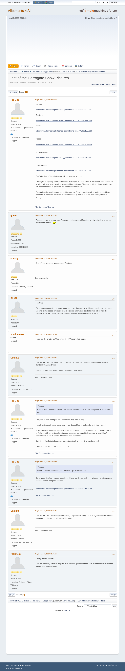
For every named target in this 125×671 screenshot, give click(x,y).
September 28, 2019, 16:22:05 (46, 511)
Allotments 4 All (19, 11)
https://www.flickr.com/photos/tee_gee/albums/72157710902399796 (64, 144)
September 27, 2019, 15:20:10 (46, 298)
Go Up (11, 595)
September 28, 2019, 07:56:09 (46, 334)
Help (96, 665)
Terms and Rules (105, 665)
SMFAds (8, 668)
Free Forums (18, 668)
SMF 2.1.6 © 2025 (12, 665)
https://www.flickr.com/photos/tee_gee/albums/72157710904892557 (64, 157)
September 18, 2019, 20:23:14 (46, 100)
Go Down (13, 92)
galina (13, 215)
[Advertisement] (62, 43)
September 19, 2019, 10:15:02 (46, 215)
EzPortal (67, 610)
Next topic (110, 85)
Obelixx (14, 358)
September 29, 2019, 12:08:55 (46, 554)
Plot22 (13, 298)
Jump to (80, 606)
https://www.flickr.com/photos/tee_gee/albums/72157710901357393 (64, 131)
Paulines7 (15, 554)
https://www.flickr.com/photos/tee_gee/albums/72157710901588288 (64, 489)
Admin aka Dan (68, 72)
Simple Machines (25, 665)
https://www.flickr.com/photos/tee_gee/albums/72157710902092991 (64, 110)
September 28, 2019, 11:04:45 (46, 358)
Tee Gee (14, 100)
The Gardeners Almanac (44, 207)
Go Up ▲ (115, 665)
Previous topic (97, 85)
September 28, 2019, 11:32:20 (46, 401)
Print (113, 92)
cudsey (14, 258)
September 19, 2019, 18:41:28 (46, 258)
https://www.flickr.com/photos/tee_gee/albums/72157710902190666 (64, 120)
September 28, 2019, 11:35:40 (46, 462)
